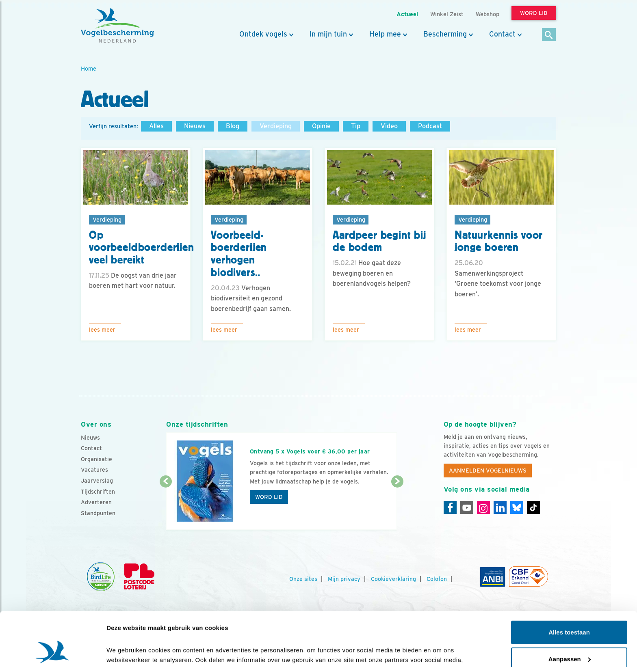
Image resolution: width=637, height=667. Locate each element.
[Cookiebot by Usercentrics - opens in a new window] (52, 651)
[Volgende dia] (397, 506)
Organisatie (96, 459)
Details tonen (125, 651)
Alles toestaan (569, 581)
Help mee (385, 34)
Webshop (487, 14)
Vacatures (94, 469)
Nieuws (195, 126)
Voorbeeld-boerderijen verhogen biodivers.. (239, 253)
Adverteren (96, 502)
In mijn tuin (328, 34)
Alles (156, 126)
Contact (502, 34)
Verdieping (276, 126)
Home (88, 68)
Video (389, 126)
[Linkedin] (500, 507)
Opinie (321, 126)
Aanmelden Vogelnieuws (487, 470)
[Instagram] (483, 507)
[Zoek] (549, 35)
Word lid (269, 497)
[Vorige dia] (165, 506)
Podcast (430, 126)
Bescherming (445, 34)
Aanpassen (569, 607)
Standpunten (98, 513)
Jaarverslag (97, 480)
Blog (232, 126)
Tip (355, 126)
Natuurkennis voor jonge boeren (499, 241)
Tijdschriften (98, 491)
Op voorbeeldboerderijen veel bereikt (141, 247)
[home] (117, 25)
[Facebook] (450, 507)
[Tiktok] (533, 507)
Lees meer (102, 329)
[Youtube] (466, 507)
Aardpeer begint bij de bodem (379, 241)
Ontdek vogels (263, 34)
